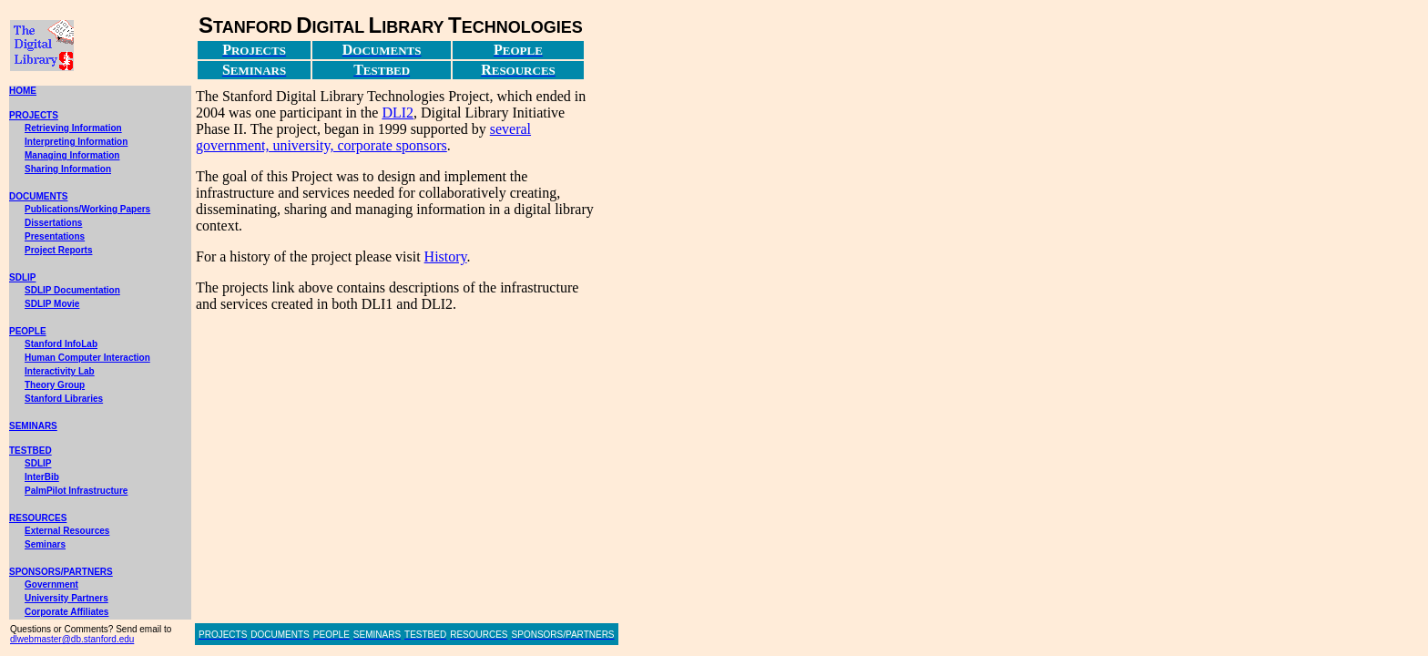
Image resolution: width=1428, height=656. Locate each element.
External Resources (67, 531)
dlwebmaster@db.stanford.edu (72, 639)
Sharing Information (68, 169)
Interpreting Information (76, 142)
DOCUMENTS (38, 196)
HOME (22, 91)
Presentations (55, 236)
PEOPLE (27, 331)
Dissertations (53, 223)
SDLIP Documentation (72, 290)
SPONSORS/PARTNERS (61, 572)
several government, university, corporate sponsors (363, 137)
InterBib (42, 477)
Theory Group (55, 385)
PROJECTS (33, 115)
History (445, 256)
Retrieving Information (73, 128)
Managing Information (72, 155)
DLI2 (397, 112)
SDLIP (22, 277)
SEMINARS (33, 426)
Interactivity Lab (60, 371)
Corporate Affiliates (66, 612)
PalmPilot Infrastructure (76, 491)
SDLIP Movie (52, 304)
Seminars (45, 544)
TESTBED (30, 451)
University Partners (66, 598)
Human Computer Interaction (87, 358)
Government (51, 584)
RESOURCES (37, 518)
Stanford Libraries (64, 399)
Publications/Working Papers (87, 209)
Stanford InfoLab (61, 344)
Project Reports (58, 250)
